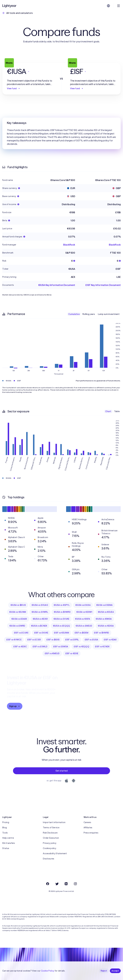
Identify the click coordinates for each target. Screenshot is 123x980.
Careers (87, 822)
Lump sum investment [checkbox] (109, 314)
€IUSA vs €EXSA (106, 626)
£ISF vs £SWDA (60, 646)
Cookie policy (49, 848)
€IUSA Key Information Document (56, 285)
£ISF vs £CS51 (34, 639)
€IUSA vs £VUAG (40, 605)
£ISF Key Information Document (103, 285)
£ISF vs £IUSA (91, 639)
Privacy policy (49, 843)
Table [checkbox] (117, 411)
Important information (54, 822)
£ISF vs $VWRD (101, 632)
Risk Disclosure (50, 832)
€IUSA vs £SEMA (104, 605)
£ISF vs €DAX (110, 639)
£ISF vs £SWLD (40, 646)
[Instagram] (75, 884)
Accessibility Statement (55, 853)
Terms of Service (51, 827)
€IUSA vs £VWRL (40, 612)
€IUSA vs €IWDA (104, 619)
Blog (4, 827)
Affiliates (88, 827)
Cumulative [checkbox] (74, 314)
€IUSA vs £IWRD (17, 626)
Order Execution (51, 838)
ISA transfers (8, 843)
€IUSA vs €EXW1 (84, 612)
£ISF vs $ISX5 (52, 639)
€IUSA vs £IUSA (83, 605)
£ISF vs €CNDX (102, 646)
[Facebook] (48, 884)
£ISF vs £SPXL (72, 639)
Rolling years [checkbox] (88, 314)
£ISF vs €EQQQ (81, 646)
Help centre (8, 838)
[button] (30, 71)
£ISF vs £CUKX (21, 632)
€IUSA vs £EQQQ (61, 626)
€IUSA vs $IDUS (18, 605)
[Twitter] (57, 884)
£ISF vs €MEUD (52, 653)
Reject (104, 970)
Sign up (14, 706)
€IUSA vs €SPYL (62, 605)
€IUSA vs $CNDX (39, 626)
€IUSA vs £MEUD (84, 626)
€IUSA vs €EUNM (17, 612)
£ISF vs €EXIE (71, 653)
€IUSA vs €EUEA (106, 612)
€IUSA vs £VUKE (61, 619)
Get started (61, 770)
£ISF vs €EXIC (20, 646)
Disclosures (48, 858)
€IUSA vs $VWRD (62, 612)
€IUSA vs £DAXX (19, 619)
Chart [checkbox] (108, 411)
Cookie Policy (47, 970)
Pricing (5, 822)
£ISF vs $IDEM (81, 632)
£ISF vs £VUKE (41, 632)
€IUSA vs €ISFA (82, 619)
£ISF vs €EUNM (61, 632)
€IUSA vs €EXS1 (40, 619)
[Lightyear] (9, 5)
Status (5, 848)
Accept (115, 970)
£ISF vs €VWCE (14, 639)
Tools (5, 832)
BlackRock (69, 244)
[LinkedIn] (66, 884)
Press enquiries (91, 832)
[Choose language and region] (108, 6)
